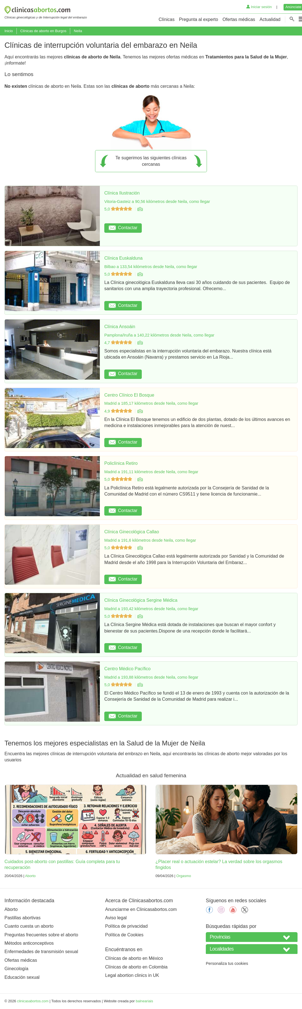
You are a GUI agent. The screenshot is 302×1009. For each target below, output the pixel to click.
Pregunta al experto (198, 19)
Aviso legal (116, 917)
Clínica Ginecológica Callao (131, 531)
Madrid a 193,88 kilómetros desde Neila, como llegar (151, 677)
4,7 (118, 342)
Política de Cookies (124, 934)
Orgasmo (183, 876)
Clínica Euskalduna (123, 258)
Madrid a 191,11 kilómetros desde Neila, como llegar (151, 472)
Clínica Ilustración (122, 193)
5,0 (118, 209)
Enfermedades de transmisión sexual (41, 951)
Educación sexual (21, 977)
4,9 (118, 411)
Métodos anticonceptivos (29, 943)
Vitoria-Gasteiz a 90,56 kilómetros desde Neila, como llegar (157, 201)
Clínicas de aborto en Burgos (43, 31)
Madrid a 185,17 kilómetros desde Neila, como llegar (151, 403)
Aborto (30, 876)
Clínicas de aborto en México (134, 958)
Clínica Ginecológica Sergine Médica (140, 600)
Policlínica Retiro (121, 463)
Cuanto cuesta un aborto (28, 926)
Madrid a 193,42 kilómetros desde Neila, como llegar (151, 609)
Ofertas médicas (239, 19)
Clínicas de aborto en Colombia (136, 967)
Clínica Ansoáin (119, 326)
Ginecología (16, 968)
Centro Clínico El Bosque (129, 395)
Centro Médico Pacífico (127, 668)
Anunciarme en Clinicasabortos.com (141, 909)
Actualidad (269, 19)
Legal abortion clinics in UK (132, 975)
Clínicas (166, 19)
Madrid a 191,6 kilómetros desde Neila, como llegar (150, 540)
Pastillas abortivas (22, 917)
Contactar (123, 227)
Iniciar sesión (259, 7)
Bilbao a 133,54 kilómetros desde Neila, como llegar (150, 266)
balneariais (144, 1001)
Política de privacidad (126, 926)
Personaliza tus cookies (227, 963)
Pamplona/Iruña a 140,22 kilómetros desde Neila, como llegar (159, 335)
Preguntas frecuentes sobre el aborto (41, 934)
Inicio (8, 31)
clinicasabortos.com (32, 1001)
